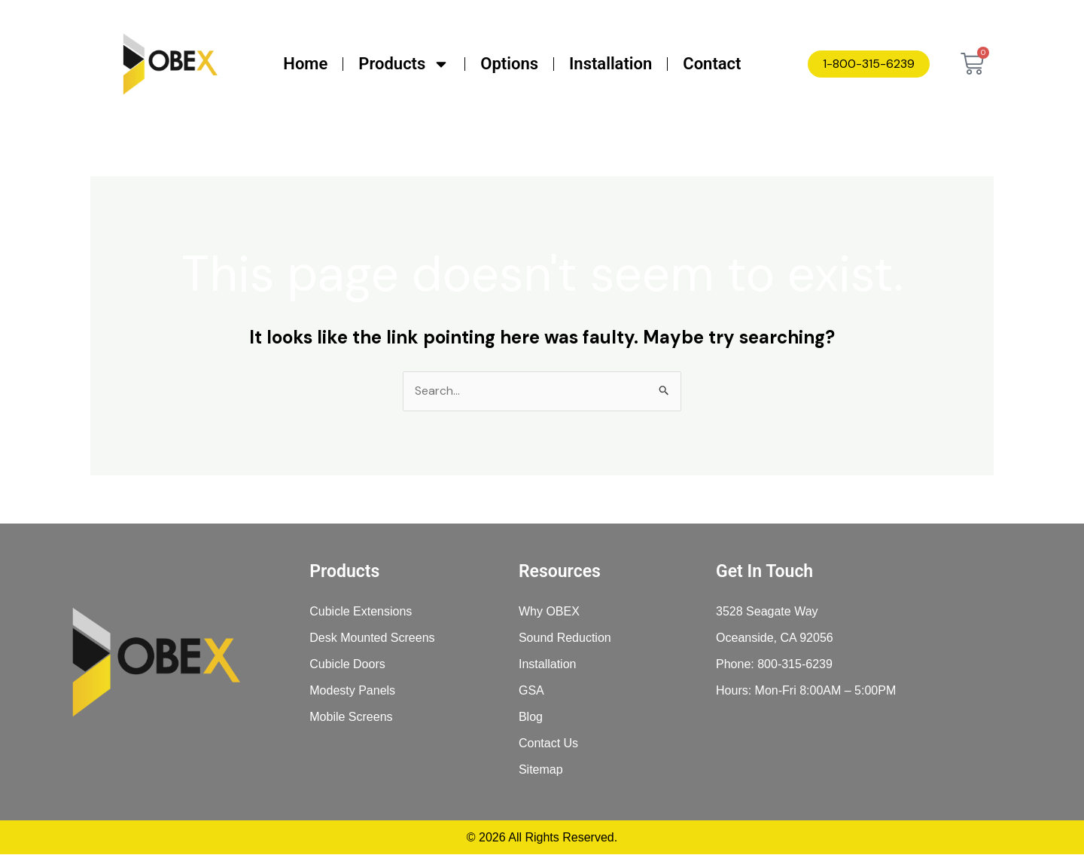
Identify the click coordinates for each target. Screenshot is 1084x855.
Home (305, 63)
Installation (610, 63)
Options (509, 63)
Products (403, 64)
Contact (712, 63)
